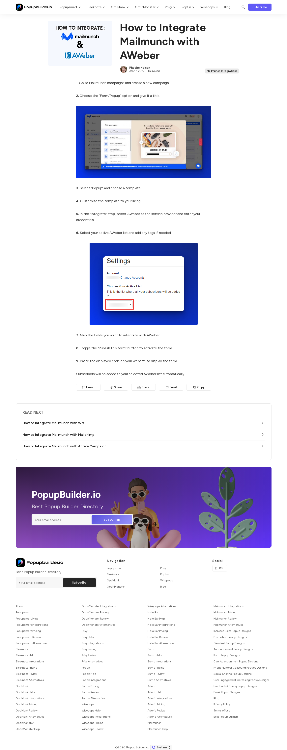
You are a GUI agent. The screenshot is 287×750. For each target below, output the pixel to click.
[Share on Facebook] (116, 387)
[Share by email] (171, 387)
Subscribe (259, 7)
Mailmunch (97, 83)
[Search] (243, 7)
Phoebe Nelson (139, 67)
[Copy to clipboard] (199, 387)
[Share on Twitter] (88, 387)
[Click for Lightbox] (143, 142)
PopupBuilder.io (137, 747)
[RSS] (219, 568)
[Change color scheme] (161, 747)
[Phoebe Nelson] (124, 69)
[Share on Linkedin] (143, 387)
